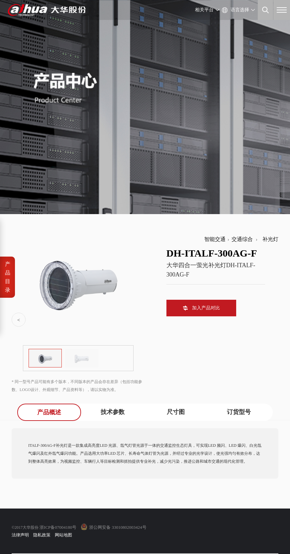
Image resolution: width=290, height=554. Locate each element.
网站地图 (63, 534)
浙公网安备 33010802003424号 (117, 527)
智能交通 (215, 239)
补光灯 (269, 239)
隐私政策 (41, 534)
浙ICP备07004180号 (58, 527)
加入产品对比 (206, 307)
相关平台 (204, 9)
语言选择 (240, 9)
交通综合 (242, 239)
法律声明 (20, 534)
